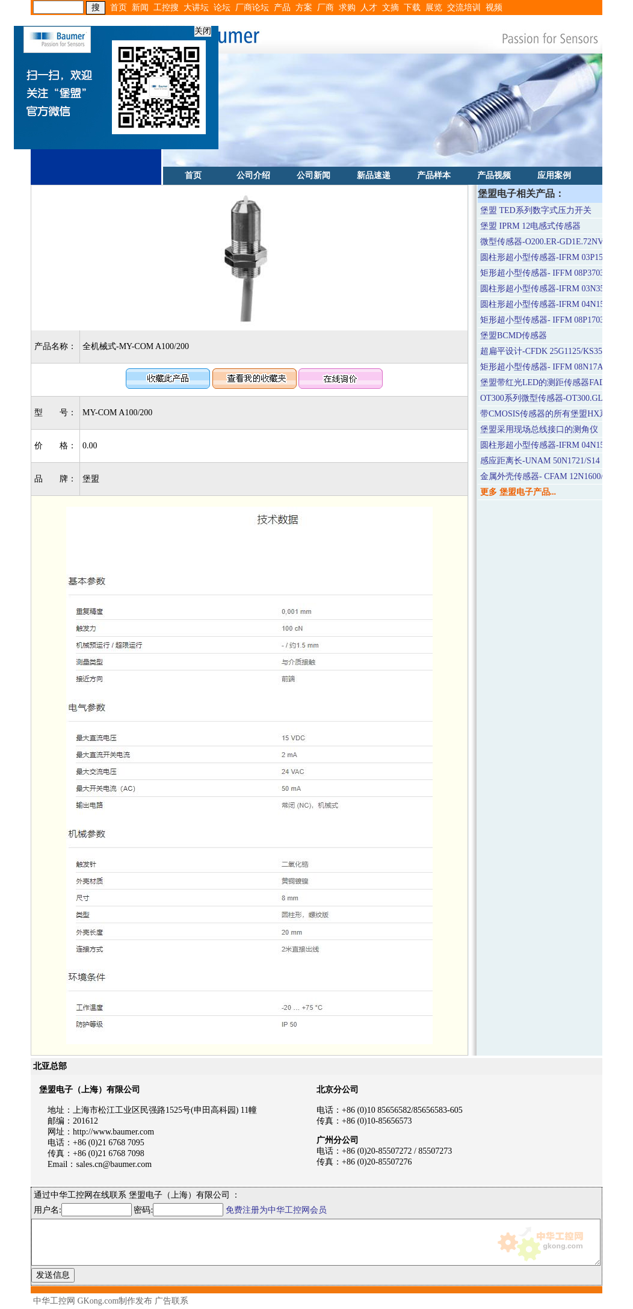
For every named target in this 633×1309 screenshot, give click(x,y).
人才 (368, 7)
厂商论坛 (252, 7)
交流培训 (464, 7)
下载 (412, 7)
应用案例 (554, 175)
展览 (433, 7)
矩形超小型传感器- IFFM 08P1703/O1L (551, 319)
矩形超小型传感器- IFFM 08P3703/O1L (551, 272)
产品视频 (494, 175)
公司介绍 (253, 175)
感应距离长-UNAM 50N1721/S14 (540, 460)
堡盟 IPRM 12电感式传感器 (530, 226)
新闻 (140, 7)
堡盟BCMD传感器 (513, 335)
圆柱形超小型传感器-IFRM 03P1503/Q (550, 257)
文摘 (390, 7)
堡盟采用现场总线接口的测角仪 (539, 429)
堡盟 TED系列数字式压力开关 (535, 210)
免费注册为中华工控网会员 (276, 1210)
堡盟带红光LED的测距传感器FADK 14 (551, 382)
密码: (179, 1210)
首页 (118, 7)
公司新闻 (313, 175)
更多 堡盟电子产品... (518, 492)
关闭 (199, 27)
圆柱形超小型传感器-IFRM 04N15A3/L (551, 304)
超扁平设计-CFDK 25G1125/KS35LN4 (549, 351)
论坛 (222, 7)
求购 (347, 7)
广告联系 (171, 1300)
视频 (494, 7)
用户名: (83, 1210)
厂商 (325, 7)
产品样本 (434, 175)
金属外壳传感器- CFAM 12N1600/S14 (548, 476)
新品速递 (374, 175)
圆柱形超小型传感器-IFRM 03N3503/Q (551, 288)
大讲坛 (196, 7)
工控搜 (166, 7)
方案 (303, 7)
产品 (282, 7)
